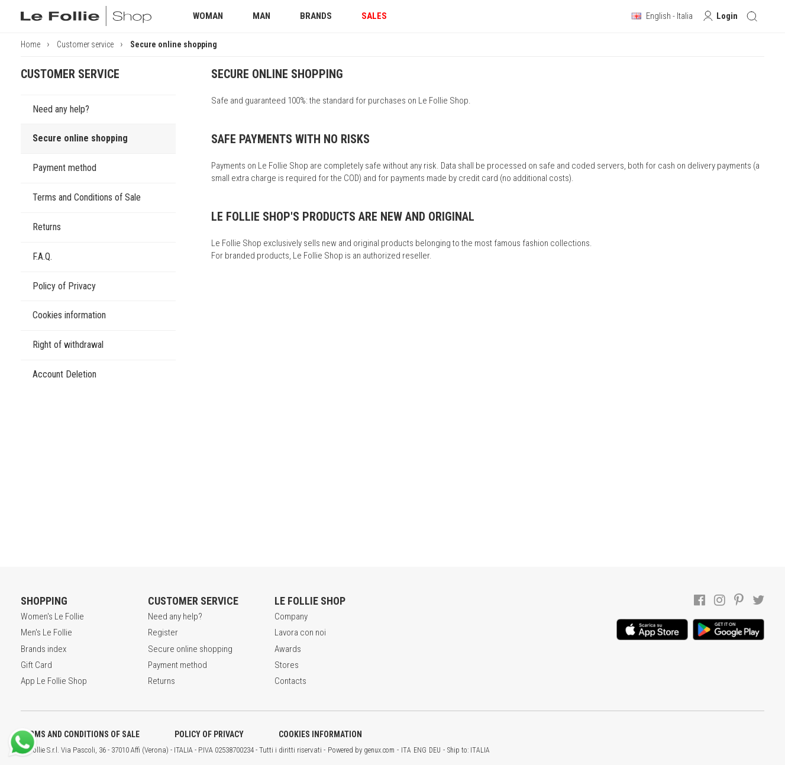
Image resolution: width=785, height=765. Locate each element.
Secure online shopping (80, 138)
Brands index (43, 649)
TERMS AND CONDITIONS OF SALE (80, 734)
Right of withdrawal (68, 344)
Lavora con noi (300, 632)
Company (291, 616)
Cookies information (69, 315)
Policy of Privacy (64, 286)
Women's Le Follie (52, 616)
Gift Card (36, 665)
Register (163, 632)
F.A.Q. (42, 256)
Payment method (64, 167)
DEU (435, 750)
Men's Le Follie (46, 632)
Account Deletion (64, 374)
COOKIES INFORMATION (320, 734)
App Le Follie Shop (54, 681)
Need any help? (61, 109)
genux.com (379, 750)
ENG (420, 750)
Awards (287, 649)
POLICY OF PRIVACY (209, 734)
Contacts (290, 681)
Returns (47, 227)
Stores (286, 665)
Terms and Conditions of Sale (87, 197)
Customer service (85, 44)
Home (30, 44)
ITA (406, 750)
